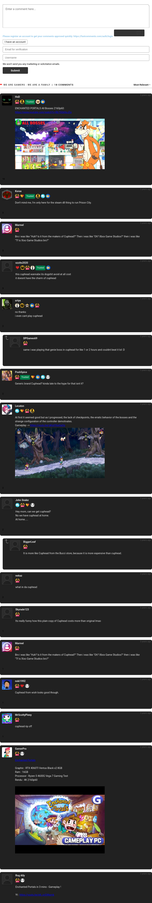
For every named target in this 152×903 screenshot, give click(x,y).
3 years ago (145, 95)
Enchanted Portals (25, 760)
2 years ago (145, 747)
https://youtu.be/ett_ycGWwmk (37, 894)
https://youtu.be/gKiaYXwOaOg (47, 425)
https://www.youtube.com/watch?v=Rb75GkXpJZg (43, 112)
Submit (15, 70)
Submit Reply (129, 33)
